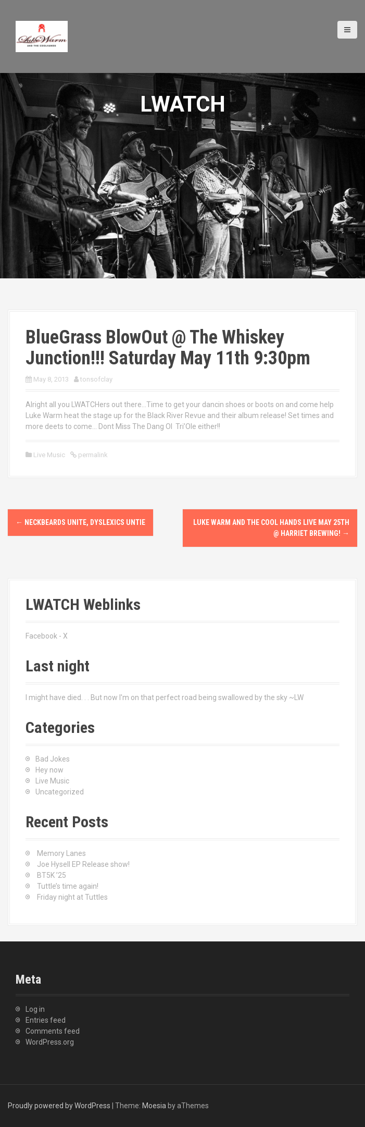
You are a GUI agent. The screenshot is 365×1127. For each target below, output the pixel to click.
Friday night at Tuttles (72, 897)
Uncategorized (59, 792)
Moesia (154, 1105)
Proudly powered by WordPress (59, 1105)
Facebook (41, 636)
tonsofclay (96, 379)
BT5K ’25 (51, 875)
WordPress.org (50, 1042)
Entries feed (46, 1020)
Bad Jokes (52, 759)
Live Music (49, 455)
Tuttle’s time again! (67, 886)
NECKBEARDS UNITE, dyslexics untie (80, 522)
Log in (35, 1009)
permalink (92, 455)
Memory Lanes (61, 853)
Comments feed (53, 1031)
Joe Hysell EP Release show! (83, 864)
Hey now (49, 770)
